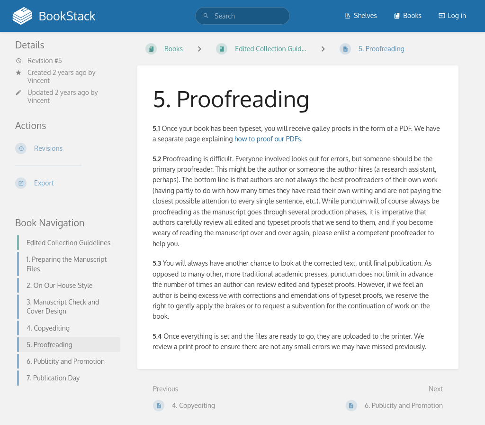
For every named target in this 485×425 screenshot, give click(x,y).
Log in (452, 15)
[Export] (65, 183)
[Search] (206, 16)
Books (408, 15)
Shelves (360, 15)
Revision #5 (38, 61)
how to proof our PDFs (267, 139)
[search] (242, 16)
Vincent (38, 80)
